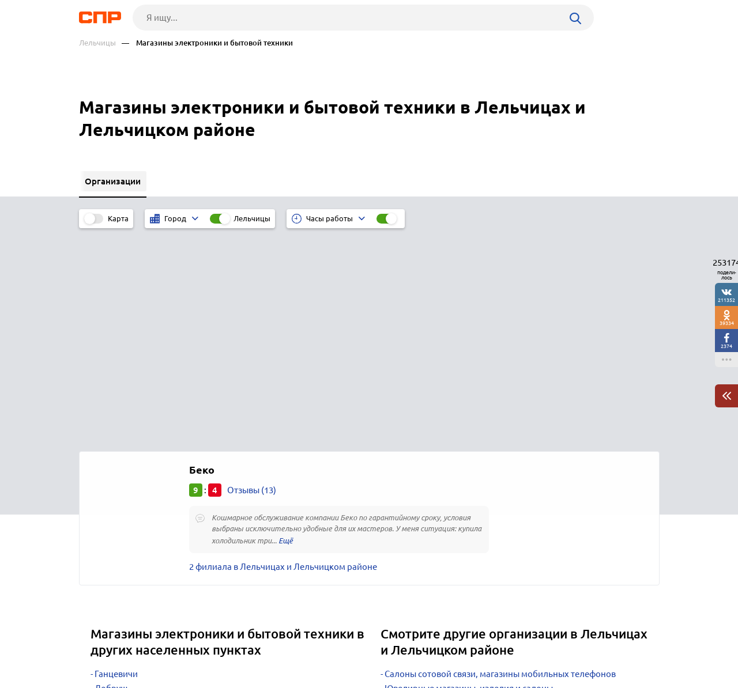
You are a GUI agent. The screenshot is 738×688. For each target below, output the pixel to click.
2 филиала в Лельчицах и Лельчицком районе (283, 353)
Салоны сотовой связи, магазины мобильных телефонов (500, 460)
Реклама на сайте (253, 645)
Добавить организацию (607, 644)
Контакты (337, 645)
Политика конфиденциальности (233, 678)
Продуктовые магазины (433, 504)
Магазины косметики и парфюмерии (459, 489)
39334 (727, 323)
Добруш (111, 475)
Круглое (111, 489)
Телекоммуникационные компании (457, 518)
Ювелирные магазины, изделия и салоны (469, 475)
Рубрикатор (100, 645)
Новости (172, 645)
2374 (726, 346)
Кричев (109, 504)
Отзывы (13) (251, 277)
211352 (726, 300)
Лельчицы (97, 43)
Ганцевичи (116, 460)
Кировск (112, 518)
